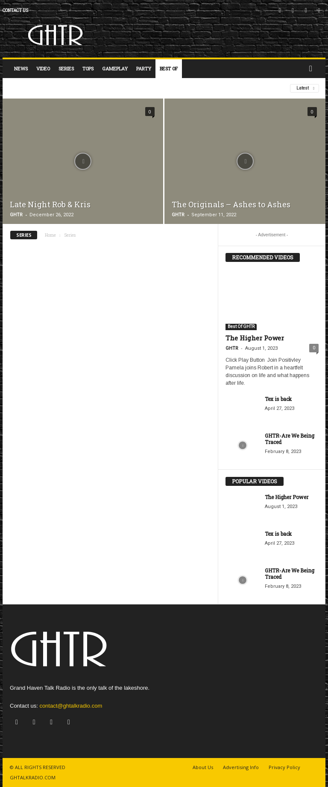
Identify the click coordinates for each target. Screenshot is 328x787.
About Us (203, 767)
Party (143, 68)
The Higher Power (255, 338)
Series (66, 68)
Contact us (15, 10)
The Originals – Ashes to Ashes (231, 204)
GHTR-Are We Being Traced (289, 438)
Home (50, 235)
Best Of (169, 68)
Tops (88, 68)
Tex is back (278, 398)
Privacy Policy (284, 767)
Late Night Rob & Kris (50, 204)
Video (43, 68)
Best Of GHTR (241, 326)
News (21, 68)
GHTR (16, 215)
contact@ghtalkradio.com (70, 706)
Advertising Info (241, 767)
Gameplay (115, 68)
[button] (312, 68)
